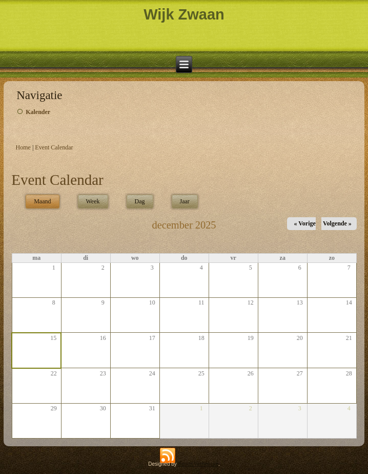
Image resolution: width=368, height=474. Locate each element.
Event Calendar (54, 147)
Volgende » (337, 223)
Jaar (185, 201)
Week (93, 201)
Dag (140, 201)
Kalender (38, 112)
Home (23, 147)
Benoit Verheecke (198, 464)
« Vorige (304, 223)
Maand (46, 200)
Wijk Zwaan (184, 14)
